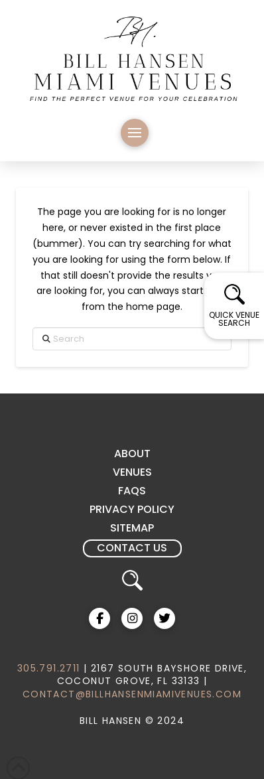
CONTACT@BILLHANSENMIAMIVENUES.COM (132, 694)
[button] (135, 133)
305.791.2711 (48, 668)
